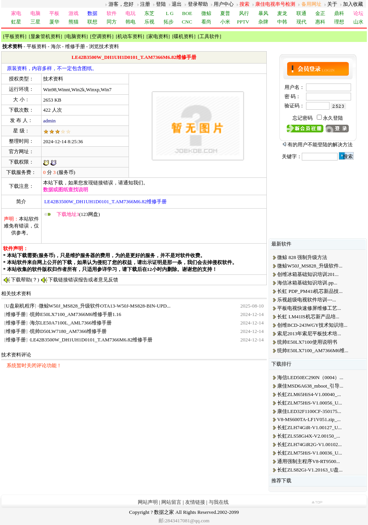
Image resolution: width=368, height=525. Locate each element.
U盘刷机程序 (20, 306)
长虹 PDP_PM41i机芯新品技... (310, 291)
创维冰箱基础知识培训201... (307, 274)
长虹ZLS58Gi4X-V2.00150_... (308, 436)
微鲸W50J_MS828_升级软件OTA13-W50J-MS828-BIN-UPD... (105, 306)
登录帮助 (198, 4)
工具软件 (209, 36)
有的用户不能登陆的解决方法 (320, 144)
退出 (177, 4)
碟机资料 (184, 36)
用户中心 (224, 4)
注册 (145, 4)
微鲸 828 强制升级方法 (302, 257)
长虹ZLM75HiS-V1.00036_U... (309, 453)
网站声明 (148, 502)
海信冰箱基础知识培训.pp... (307, 283)
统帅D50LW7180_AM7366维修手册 (68, 331)
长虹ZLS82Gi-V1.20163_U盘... (310, 470)
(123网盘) (78, 214)
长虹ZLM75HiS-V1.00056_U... (309, 403)
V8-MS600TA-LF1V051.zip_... (309, 419)
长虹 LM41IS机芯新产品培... (308, 316)
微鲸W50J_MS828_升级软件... (309, 266)
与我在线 (219, 502)
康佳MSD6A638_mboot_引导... (310, 386)
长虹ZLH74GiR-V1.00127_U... (309, 427)
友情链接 (195, 502)
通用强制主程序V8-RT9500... (308, 461)
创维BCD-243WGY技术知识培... (312, 325)
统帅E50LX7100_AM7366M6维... (312, 350)
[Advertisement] (133, 230)
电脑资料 (76, 36)
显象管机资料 (45, 36)
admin (49, 121)
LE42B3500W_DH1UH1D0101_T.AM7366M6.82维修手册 (91, 340)
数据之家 (164, 512)
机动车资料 (129, 36)
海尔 (56, 46)
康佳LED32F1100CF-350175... (309, 411)
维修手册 (75, 46)
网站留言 (171, 502)
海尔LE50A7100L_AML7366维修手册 (71, 323)
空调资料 (102, 36)
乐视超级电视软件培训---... (306, 300)
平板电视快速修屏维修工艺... (309, 308)
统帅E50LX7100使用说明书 (307, 342)
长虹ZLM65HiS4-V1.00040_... (309, 394)
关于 (332, 4)
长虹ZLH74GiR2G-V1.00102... (309, 444)
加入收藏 (353, 4)
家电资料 (158, 36)
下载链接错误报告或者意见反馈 (83, 280)
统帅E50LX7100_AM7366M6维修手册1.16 (75, 314)
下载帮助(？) (25, 280)
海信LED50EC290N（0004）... (310, 377)
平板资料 (15, 36)
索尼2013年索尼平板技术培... (309, 333)
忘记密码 (303, 118)
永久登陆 (333, 118)
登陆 (161, 4)
